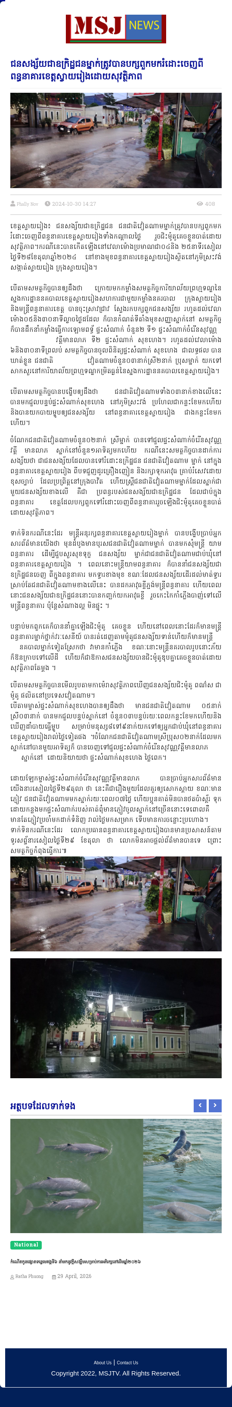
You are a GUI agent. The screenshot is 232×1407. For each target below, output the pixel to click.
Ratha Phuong (29, 1277)
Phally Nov (27, 204)
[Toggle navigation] (12, 7)
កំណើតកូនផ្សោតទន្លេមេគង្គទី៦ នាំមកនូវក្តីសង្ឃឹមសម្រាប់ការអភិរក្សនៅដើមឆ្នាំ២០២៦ (75, 1261)
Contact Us (127, 1362)
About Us (102, 1362)
